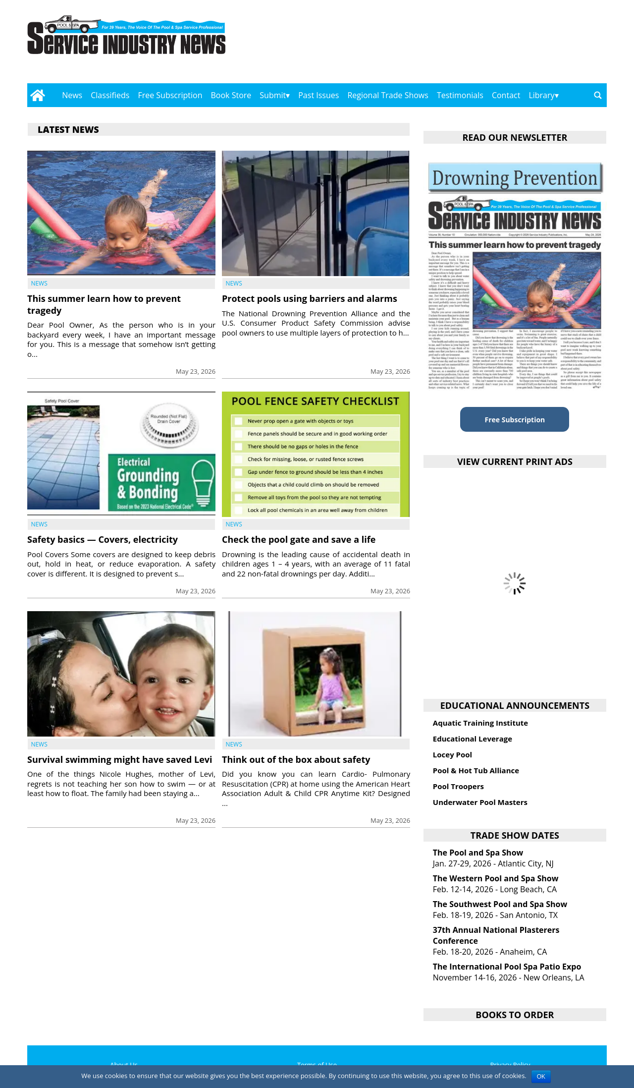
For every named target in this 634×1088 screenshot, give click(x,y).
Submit (273, 95)
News (72, 95)
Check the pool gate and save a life (298, 539)
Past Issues (318, 95)
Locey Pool (452, 754)
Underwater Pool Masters (480, 802)
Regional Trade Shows (387, 95)
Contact (506, 95)
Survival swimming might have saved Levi (119, 759)
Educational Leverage (472, 739)
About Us (124, 1064)
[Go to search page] (598, 95)
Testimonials (460, 95)
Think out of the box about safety (296, 759)
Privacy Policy (510, 1064)
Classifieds (110, 95)
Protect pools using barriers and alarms (309, 298)
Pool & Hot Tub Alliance (476, 770)
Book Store (231, 95)
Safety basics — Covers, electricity (102, 539)
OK (541, 1076)
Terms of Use (317, 1064)
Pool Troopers (458, 786)
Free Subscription (170, 95)
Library (541, 95)
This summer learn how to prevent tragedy (104, 304)
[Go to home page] (37, 95)
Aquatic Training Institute (480, 723)
